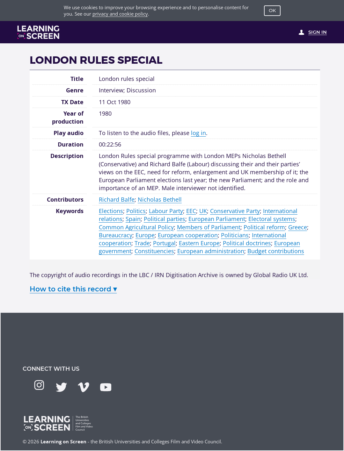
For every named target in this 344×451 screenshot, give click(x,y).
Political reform (264, 227)
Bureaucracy (115, 235)
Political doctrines (247, 243)
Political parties (164, 219)
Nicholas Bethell (160, 199)
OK (272, 10)
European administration (210, 251)
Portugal (164, 243)
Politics (136, 211)
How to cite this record (73, 289)
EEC (191, 211)
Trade (142, 243)
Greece (297, 227)
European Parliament (216, 219)
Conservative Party (235, 211)
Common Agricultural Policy (136, 227)
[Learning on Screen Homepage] (38, 32)
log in (198, 133)
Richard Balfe (117, 199)
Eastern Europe (199, 243)
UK (203, 211)
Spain (133, 219)
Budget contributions (275, 251)
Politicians (235, 235)
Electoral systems (271, 219)
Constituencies (154, 251)
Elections (111, 211)
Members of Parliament (208, 227)
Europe (145, 235)
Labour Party (166, 211)
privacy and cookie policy (120, 14)
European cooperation (188, 235)
